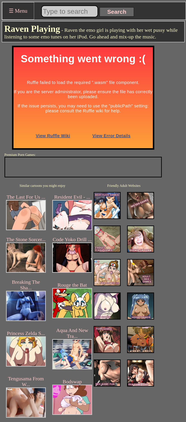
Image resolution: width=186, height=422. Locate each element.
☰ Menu (18, 11)
